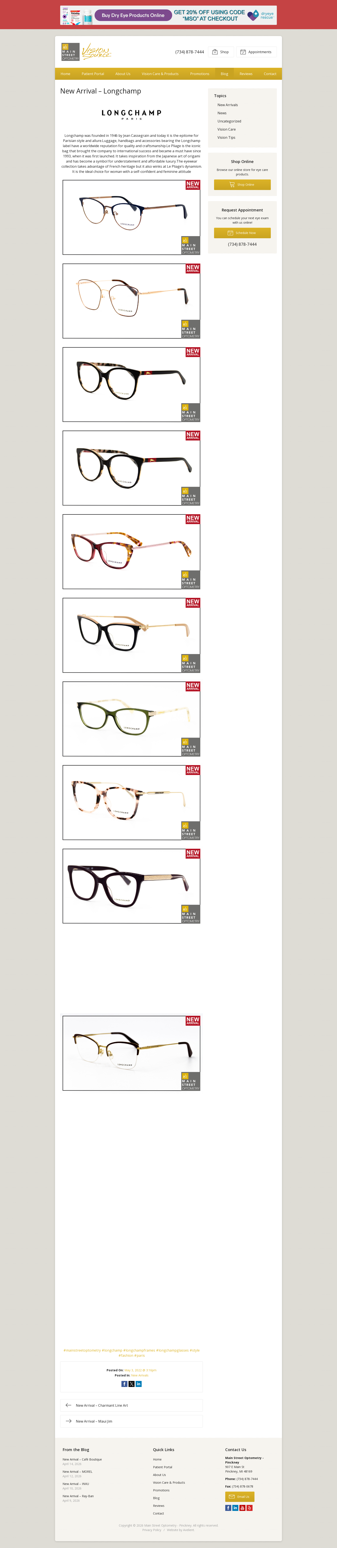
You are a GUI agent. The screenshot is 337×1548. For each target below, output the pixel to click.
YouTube (242, 1508)
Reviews (246, 73)
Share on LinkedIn (139, 1384)
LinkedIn (235, 1508)
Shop (220, 52)
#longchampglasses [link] (172, 1350)
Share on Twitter (132, 1384)
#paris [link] (139, 1355)
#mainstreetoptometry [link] (82, 1350)
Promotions (199, 73)
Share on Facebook (124, 1384)
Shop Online (241, 184)
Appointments (255, 52)
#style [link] (195, 1350)
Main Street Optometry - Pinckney (167, 1525)
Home (65, 73)
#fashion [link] (125, 1355)
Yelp (250, 1508)
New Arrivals (140, 1375)
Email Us (239, 1496)
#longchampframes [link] (139, 1350)
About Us (122, 73)
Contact (270, 73)
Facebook (228, 1508)
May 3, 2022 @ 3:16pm (140, 1370)
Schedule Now (241, 233)
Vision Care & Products (160, 73)
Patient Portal (93, 73)
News (222, 113)
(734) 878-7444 (189, 52)
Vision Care (227, 129)
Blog (224, 73)
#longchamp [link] (112, 1350)
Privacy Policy (151, 1530)
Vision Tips (226, 137)
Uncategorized (229, 121)
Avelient (188, 1530)
